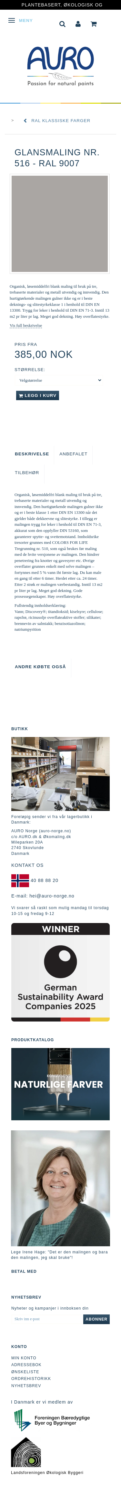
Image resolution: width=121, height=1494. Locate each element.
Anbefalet (73, 453)
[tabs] (62, 23)
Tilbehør (27, 472)
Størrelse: (30, 369)
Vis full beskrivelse (26, 325)
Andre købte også (40, 666)
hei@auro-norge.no (52, 895)
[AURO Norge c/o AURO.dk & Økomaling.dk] (61, 62)
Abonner (96, 1319)
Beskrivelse (32, 453)
